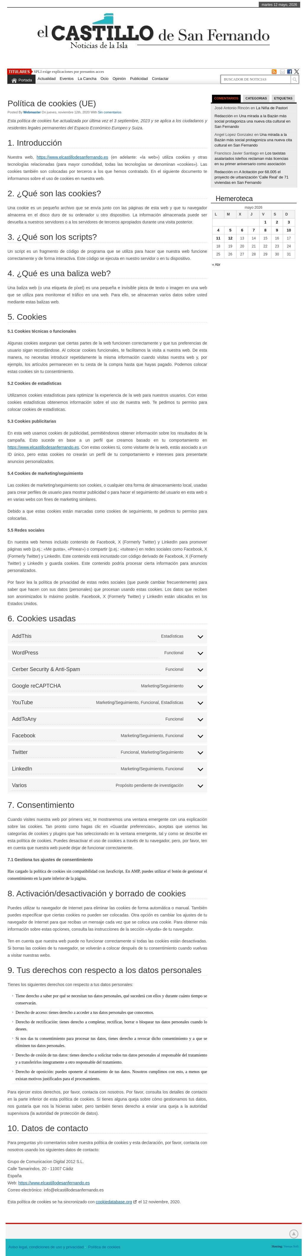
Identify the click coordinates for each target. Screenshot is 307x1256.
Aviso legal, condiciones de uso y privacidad (46, 1247)
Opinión (119, 78)
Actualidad (47, 78)
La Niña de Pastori (272, 108)
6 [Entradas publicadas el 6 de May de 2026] (242, 230)
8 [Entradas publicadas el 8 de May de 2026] (265, 230)
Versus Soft (291, 1246)
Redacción (224, 116)
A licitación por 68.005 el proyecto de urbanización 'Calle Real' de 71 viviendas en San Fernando (252, 177)
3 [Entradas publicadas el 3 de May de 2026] (289, 222)
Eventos (67, 78)
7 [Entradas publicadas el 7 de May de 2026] (254, 230)
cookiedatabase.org (114, 1201)
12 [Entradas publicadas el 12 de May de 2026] (230, 238)
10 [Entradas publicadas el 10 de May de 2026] (289, 230)
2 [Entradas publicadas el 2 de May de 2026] (277, 222)
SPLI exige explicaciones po (56, 71)
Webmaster (32, 112)
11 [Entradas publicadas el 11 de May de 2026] (218, 238)
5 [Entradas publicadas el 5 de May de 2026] (230, 230)
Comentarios (226, 98)
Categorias (256, 98)
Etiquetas (283, 98)
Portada (25, 80)
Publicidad (139, 78)
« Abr (216, 265)
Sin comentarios (109, 112)
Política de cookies (104, 1247)
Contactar (160, 78)
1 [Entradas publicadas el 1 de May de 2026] (265, 222)
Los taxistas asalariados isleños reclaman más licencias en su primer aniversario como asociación (251, 158)
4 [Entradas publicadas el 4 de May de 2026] (218, 230)
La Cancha (87, 78)
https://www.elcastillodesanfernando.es (72, 157)
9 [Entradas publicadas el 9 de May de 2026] (277, 230)
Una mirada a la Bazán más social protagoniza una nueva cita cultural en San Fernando (253, 121)
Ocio (105, 78)
